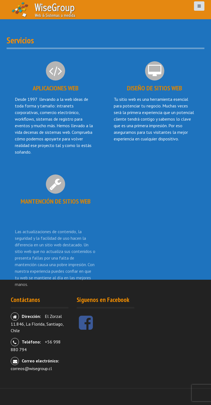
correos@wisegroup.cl (31, 368)
